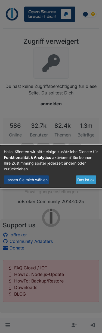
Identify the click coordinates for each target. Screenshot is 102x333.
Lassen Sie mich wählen (26, 179)
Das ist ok (86, 179)
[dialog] (51, 166)
